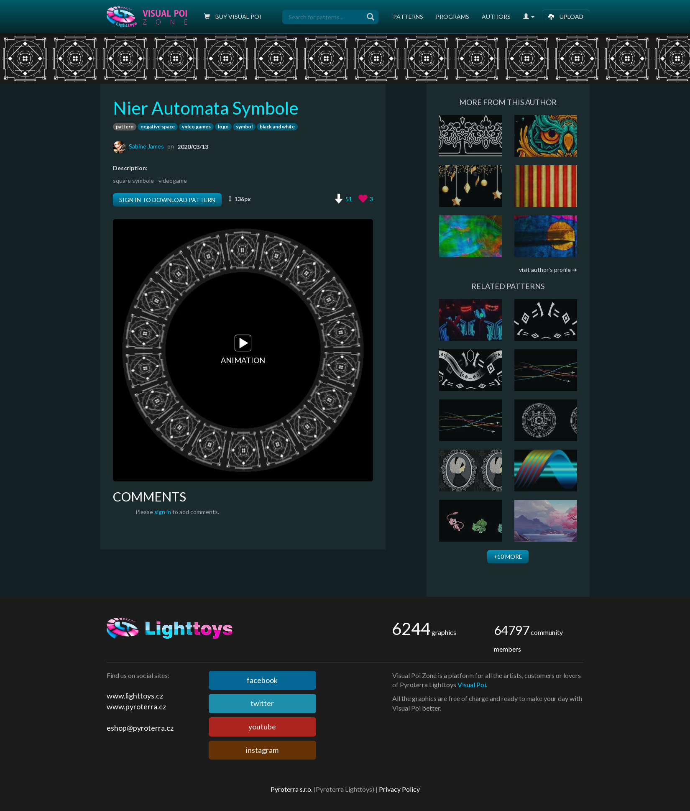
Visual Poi (471, 684)
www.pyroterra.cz (136, 706)
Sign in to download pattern (167, 199)
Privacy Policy (399, 789)
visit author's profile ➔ (548, 269)
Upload (565, 16)
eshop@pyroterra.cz (140, 727)
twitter (262, 703)
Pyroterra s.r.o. (291, 789)
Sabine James (146, 146)
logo (223, 126)
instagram (262, 750)
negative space (158, 126)
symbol (244, 126)
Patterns (408, 16)
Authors (496, 16)
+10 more (507, 556)
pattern (124, 126)
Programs (452, 16)
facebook (262, 680)
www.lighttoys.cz (135, 695)
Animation (243, 350)
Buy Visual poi (232, 16)
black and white (277, 126)
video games (196, 126)
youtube (262, 726)
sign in (162, 511)
